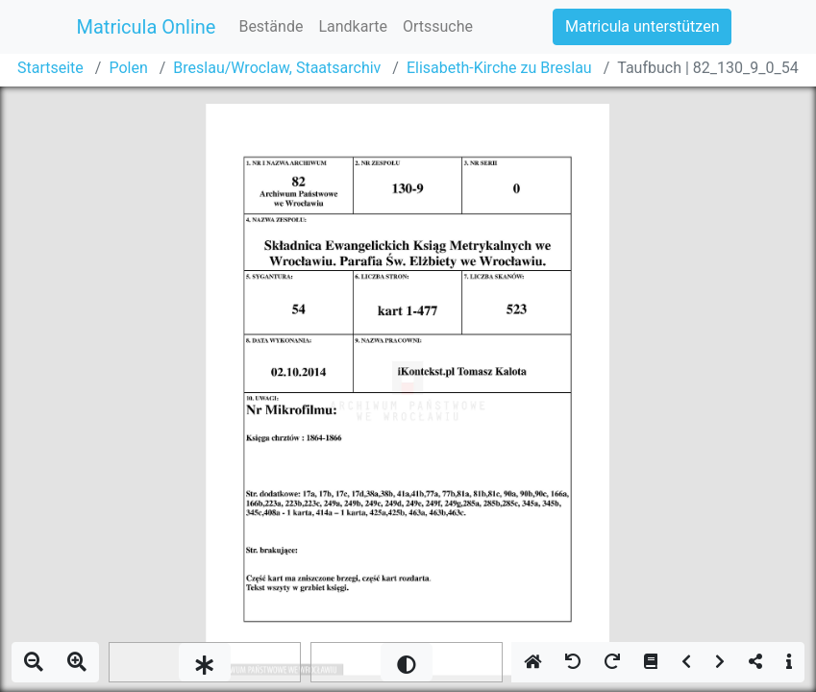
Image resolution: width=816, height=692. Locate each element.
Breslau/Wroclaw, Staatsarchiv (277, 68)
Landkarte (352, 26)
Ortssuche (438, 26)
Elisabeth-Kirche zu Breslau (499, 68)
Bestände (270, 26)
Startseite (50, 68)
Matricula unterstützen (642, 26)
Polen (128, 68)
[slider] (205, 662)
